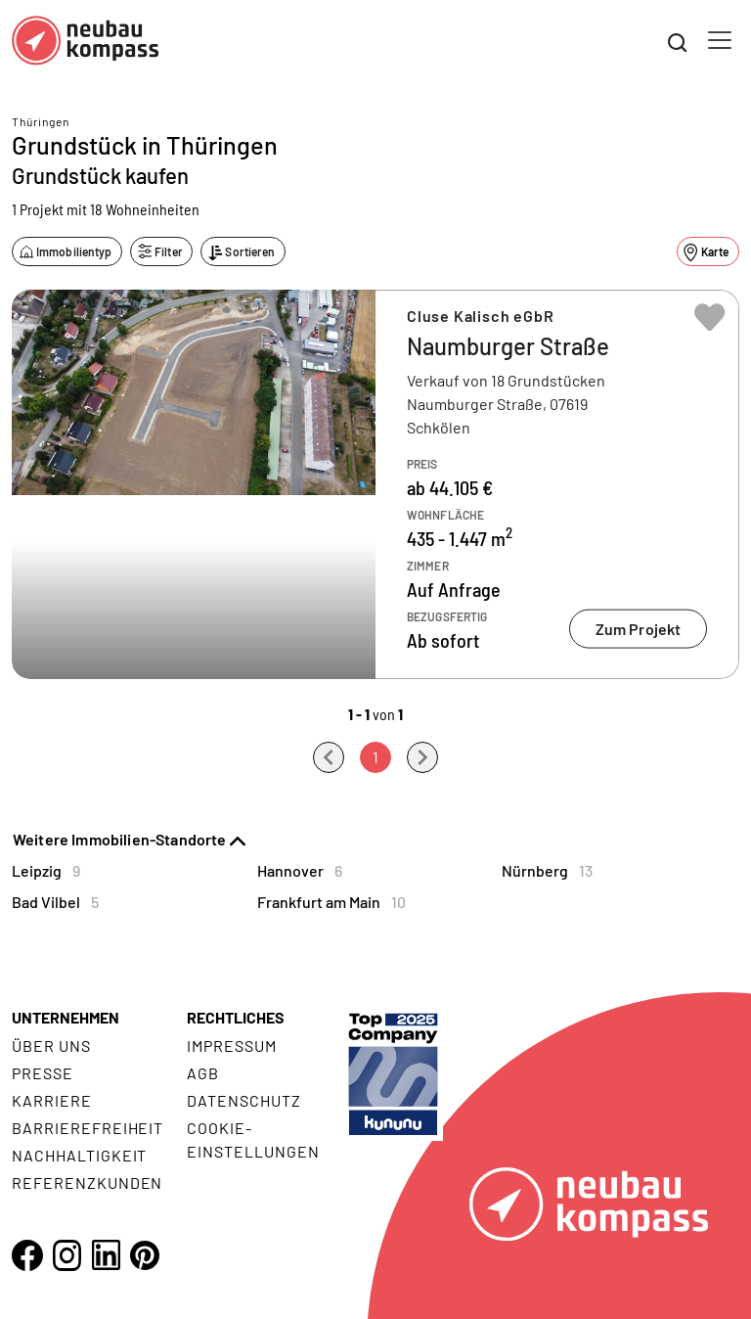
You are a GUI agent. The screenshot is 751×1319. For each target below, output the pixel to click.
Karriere (52, 1100)
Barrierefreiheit (87, 1127)
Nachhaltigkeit (79, 1155)
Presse (42, 1073)
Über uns (51, 1045)
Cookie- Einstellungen (253, 1139)
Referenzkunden (87, 1182)
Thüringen (40, 121)
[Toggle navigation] (719, 40)
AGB (203, 1073)
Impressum (232, 1045)
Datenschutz (244, 1100)
